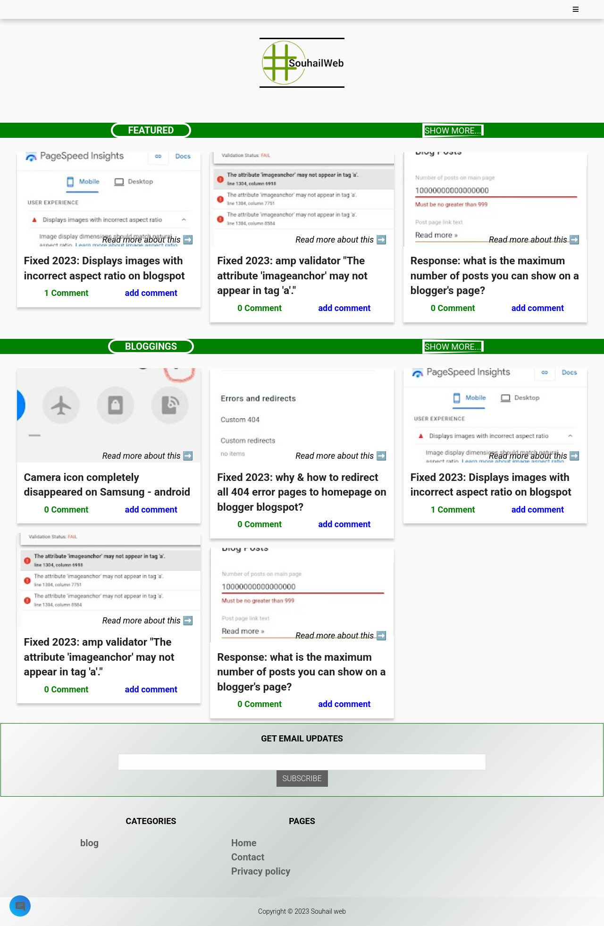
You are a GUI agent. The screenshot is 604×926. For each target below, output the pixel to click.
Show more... (453, 130)
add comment (151, 293)
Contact (247, 857)
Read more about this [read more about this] (142, 239)
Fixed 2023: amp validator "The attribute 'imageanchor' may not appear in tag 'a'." (292, 275)
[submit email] (302, 778)
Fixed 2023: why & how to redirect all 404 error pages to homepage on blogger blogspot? (301, 492)
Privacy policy (260, 871)
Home (244, 843)
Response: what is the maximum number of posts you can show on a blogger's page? (495, 275)
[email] (302, 762)
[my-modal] (20, 908)
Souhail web (328, 911)
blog (89, 843)
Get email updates (302, 738)
